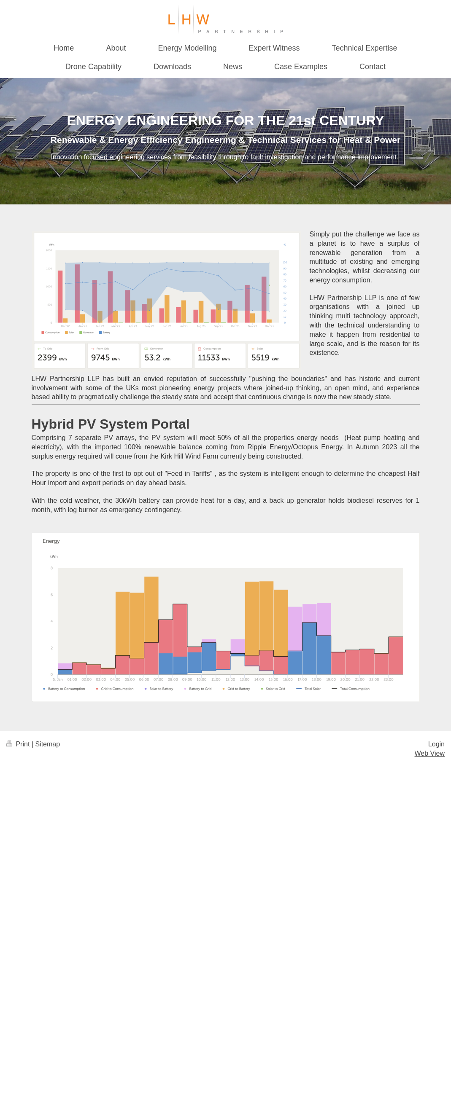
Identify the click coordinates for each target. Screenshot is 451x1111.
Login (436, 744)
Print (19, 744)
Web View (430, 753)
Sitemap (47, 744)
